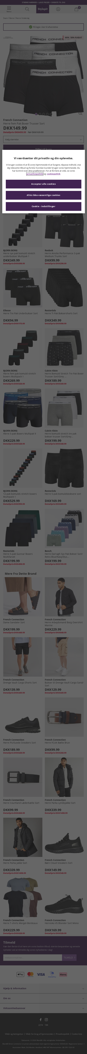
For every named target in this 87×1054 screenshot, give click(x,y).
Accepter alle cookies (43, 184)
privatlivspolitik (35, 174)
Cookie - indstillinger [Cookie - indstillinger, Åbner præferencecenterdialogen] (43, 206)
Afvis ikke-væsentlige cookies (43, 195)
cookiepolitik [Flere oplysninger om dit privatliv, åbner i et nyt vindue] (53, 174)
